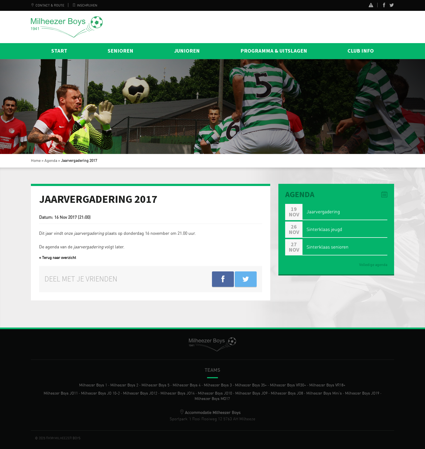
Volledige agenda (373, 265)
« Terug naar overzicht (57, 258)
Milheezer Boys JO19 (362, 393)
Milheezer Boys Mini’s (324, 393)
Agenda (50, 161)
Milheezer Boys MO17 (212, 399)
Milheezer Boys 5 (155, 385)
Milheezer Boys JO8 (287, 393)
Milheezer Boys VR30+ (288, 385)
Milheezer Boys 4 (187, 385)
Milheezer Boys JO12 (140, 393)
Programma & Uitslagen (273, 51)
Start (59, 51)
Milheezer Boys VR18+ (327, 385)
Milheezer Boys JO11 (61, 393)
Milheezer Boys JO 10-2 (100, 393)
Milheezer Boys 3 (218, 385)
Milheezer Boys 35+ (251, 385)
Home (36, 161)
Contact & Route (47, 5)
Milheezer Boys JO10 (215, 393)
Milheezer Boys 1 (93, 385)
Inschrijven (84, 5)
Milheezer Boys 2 (124, 385)
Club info (360, 51)
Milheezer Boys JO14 (177, 393)
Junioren (187, 51)
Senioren (120, 51)
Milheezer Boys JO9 (251, 393)
